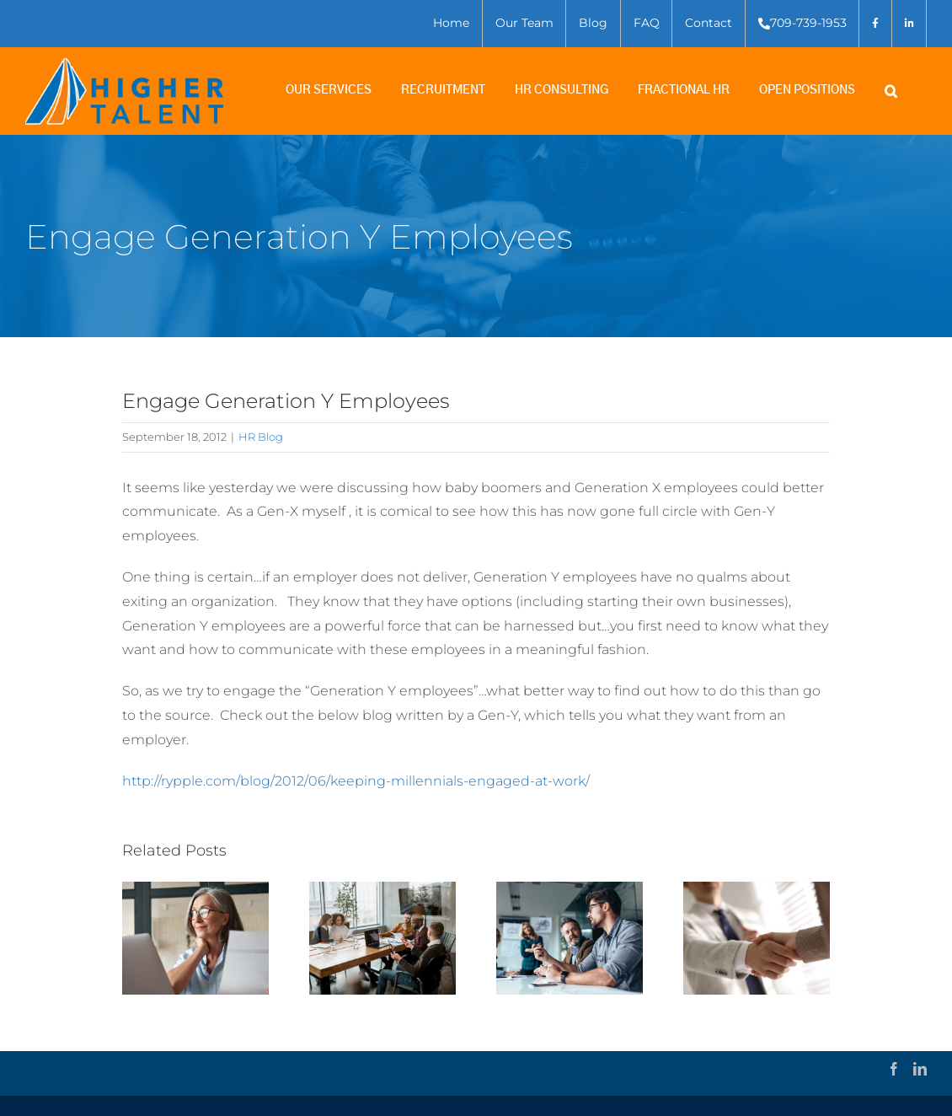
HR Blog (260, 436)
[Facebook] (894, 1069)
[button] (906, 91)
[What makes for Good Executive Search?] (195, 890)
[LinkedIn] (920, 1069)
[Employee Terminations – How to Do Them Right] (756, 890)
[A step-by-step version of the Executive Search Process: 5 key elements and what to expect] (382, 890)
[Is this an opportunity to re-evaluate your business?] (569, 890)
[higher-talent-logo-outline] (124, 64)
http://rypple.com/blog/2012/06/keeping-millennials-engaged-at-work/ (356, 781)
